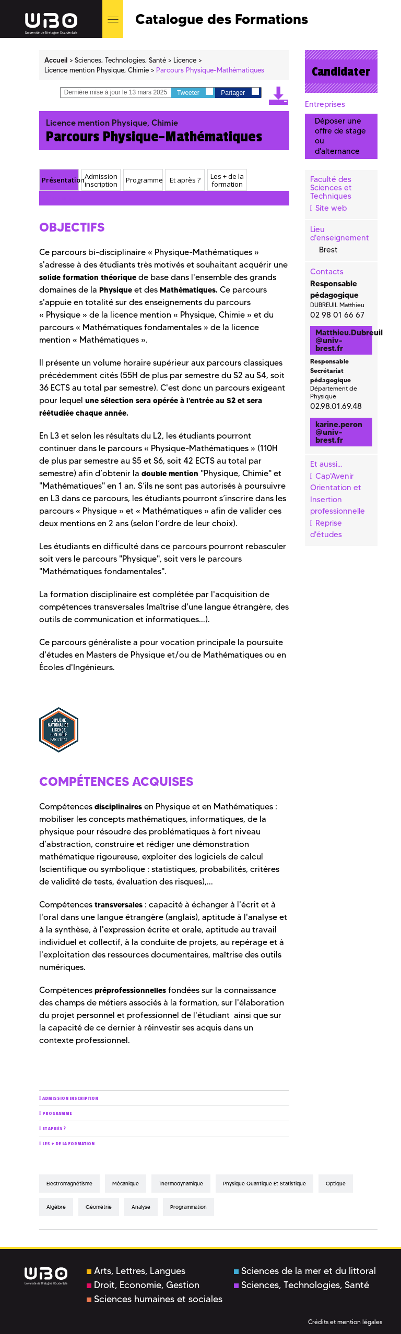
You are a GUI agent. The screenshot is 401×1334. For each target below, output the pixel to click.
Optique (336, 1183)
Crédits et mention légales (345, 1322)
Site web (331, 208)
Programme (57, 1114)
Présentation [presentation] (60, 180)
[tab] (59, 180)
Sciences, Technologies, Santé (301, 1285)
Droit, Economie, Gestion (143, 1285)
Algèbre (56, 1207)
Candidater (341, 71)
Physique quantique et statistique (264, 1183)
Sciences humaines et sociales (154, 1299)
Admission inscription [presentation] (101, 180)
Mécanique (125, 1183)
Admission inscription (70, 1098)
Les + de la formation (68, 1144)
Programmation (188, 1207)
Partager (239, 92)
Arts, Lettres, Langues (136, 1271)
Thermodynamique (181, 1183)
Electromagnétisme (69, 1183)
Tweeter (195, 92)
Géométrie (99, 1207)
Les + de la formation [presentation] (227, 180)
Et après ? (54, 1129)
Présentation (58, 198)
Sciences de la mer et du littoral (305, 1271)
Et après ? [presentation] (185, 180)
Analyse (141, 1207)
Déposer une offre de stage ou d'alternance (340, 136)
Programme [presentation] (144, 180)
